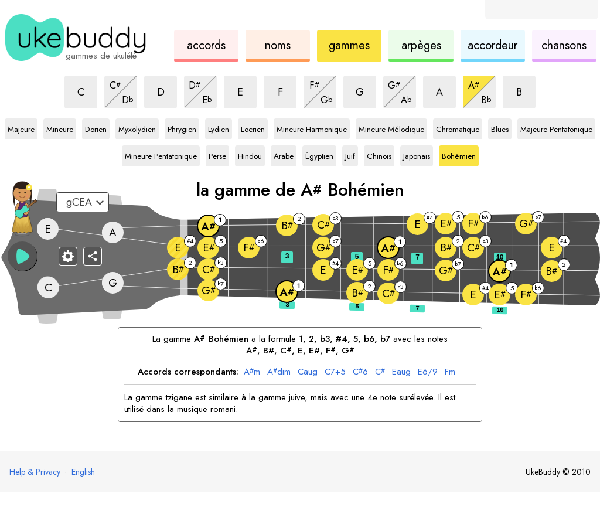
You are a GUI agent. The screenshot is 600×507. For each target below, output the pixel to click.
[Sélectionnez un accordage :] (82, 202)
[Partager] (92, 256)
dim (279, 372)
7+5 (335, 372)
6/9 (428, 372)
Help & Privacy (34, 472)
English (83, 472)
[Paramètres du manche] (68, 256)
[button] (22, 256)
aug (308, 372)
